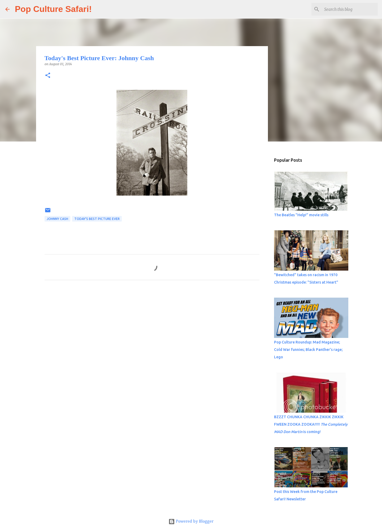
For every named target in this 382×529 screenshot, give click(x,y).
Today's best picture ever (97, 219)
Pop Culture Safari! (53, 9)
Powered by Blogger (191, 521)
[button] (48, 75)
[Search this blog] (350, 9)
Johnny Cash (57, 219)
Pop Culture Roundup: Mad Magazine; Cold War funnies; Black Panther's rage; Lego (308, 349)
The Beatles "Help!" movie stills (301, 215)
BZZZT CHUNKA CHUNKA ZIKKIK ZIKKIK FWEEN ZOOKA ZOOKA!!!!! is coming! (311, 424)
